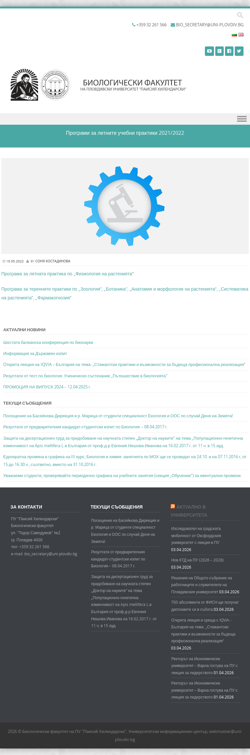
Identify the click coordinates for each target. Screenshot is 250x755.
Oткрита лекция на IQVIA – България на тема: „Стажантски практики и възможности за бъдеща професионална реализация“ (124, 364)
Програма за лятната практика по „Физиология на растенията (66, 274)
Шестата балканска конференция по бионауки (48, 342)
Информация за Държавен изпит (35, 353)
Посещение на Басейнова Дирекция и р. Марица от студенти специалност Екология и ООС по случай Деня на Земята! (118, 416)
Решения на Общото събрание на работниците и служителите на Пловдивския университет (201, 584)
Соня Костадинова (52, 261)
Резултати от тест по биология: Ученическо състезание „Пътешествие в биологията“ (85, 376)
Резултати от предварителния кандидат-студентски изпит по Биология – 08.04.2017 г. (85, 427)
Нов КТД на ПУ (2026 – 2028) (197, 559)
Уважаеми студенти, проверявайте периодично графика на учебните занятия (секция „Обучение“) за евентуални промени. (122, 475)
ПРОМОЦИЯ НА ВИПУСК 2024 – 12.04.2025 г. (47, 387)
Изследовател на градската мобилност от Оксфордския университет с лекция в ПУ (196, 535)
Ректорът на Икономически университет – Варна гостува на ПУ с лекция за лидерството (204, 665)
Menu (125, 119)
